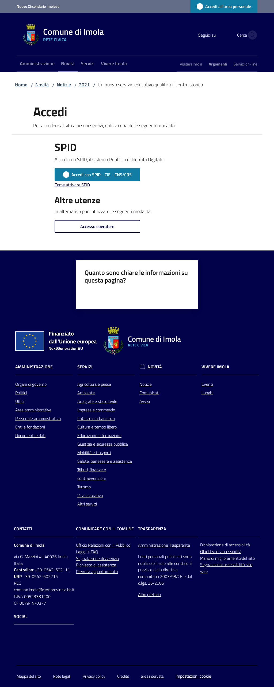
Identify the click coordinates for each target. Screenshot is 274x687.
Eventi (207, 384)
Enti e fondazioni (30, 427)
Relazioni (96, 545)
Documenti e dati (30, 435)
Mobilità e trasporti (94, 452)
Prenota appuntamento (97, 571)
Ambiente (86, 392)
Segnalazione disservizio (97, 558)
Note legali (62, 676)
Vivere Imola (215, 367)
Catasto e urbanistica (96, 418)
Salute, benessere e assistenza (104, 461)
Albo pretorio (149, 594)
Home (21, 84)
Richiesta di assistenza (96, 565)
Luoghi (207, 392)
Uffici (19, 401)
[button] (251, 35)
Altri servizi (87, 504)
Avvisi (144, 401)
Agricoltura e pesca (94, 384)
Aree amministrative (33, 410)
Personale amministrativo (38, 418)
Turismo (84, 487)
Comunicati (149, 392)
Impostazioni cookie (193, 676)
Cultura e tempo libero (97, 427)
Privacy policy (94, 676)
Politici (21, 392)
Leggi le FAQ (87, 552)
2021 (84, 84)
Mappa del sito (29, 676)
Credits (123, 676)
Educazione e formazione (99, 435)
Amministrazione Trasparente (164, 545)
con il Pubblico (117, 545)
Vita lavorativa (90, 495)
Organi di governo (31, 384)
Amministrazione (34, 367)
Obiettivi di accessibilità (220, 551)
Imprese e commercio (96, 410)
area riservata (152, 676)
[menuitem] (37, 64)
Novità (42, 84)
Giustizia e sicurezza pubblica (102, 444)
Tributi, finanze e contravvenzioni (91, 473)
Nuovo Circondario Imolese (38, 6)
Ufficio (82, 545)
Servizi (85, 367)
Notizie (64, 84)
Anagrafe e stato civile (97, 401)
